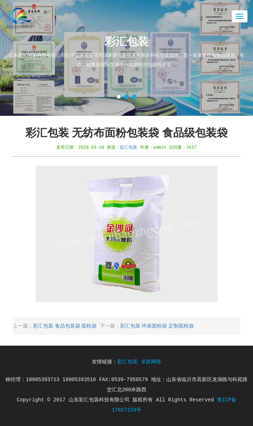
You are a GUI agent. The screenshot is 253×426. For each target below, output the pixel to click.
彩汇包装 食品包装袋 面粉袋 (65, 325)
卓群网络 (151, 362)
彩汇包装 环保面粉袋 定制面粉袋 (157, 325)
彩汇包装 (128, 147)
